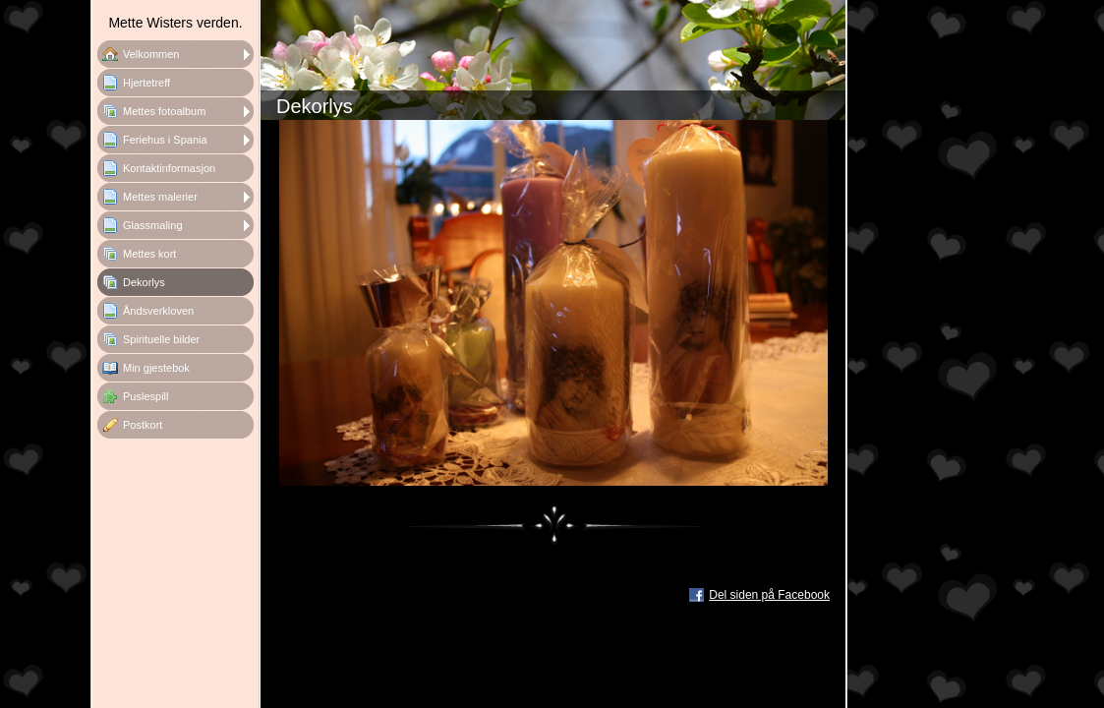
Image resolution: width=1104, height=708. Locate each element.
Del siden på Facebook (769, 595)
